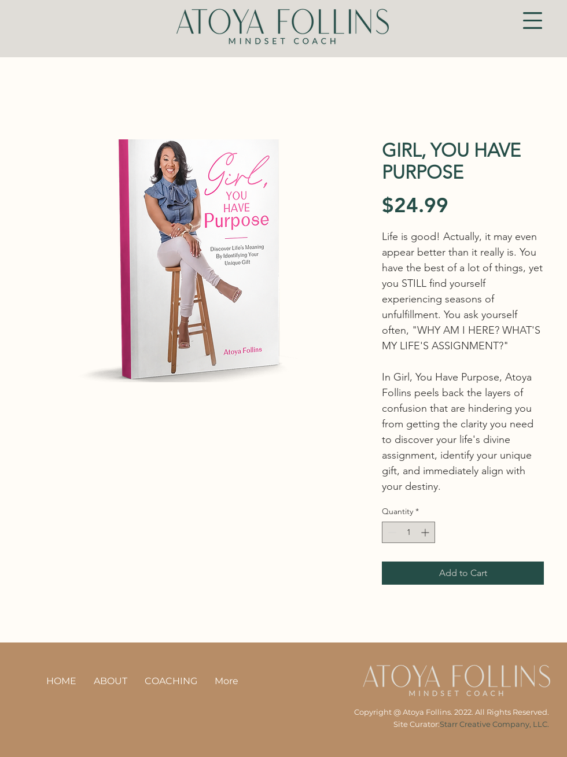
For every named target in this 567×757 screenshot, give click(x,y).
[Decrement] (391, 532)
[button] (532, 20)
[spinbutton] (408, 532)
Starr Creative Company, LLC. (494, 724)
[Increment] (426, 532)
